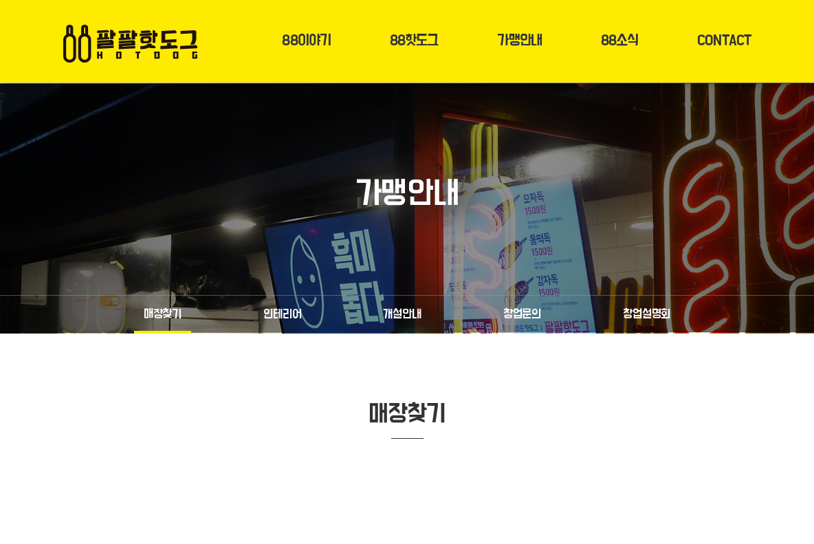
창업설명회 (646, 314)
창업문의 (522, 314)
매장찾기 (163, 314)
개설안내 (402, 314)
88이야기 (306, 41)
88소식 (619, 41)
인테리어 (282, 314)
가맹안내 (519, 41)
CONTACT (724, 41)
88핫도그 (414, 41)
